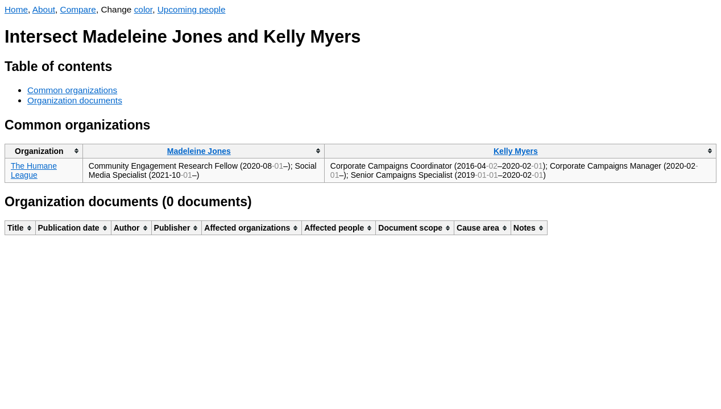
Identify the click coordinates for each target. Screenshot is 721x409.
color (143, 9)
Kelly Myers (516, 151)
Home (16, 9)
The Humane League (34, 170)
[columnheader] (44, 151)
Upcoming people (192, 9)
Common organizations (72, 90)
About (43, 9)
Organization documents (74, 100)
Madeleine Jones (199, 151)
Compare (78, 9)
